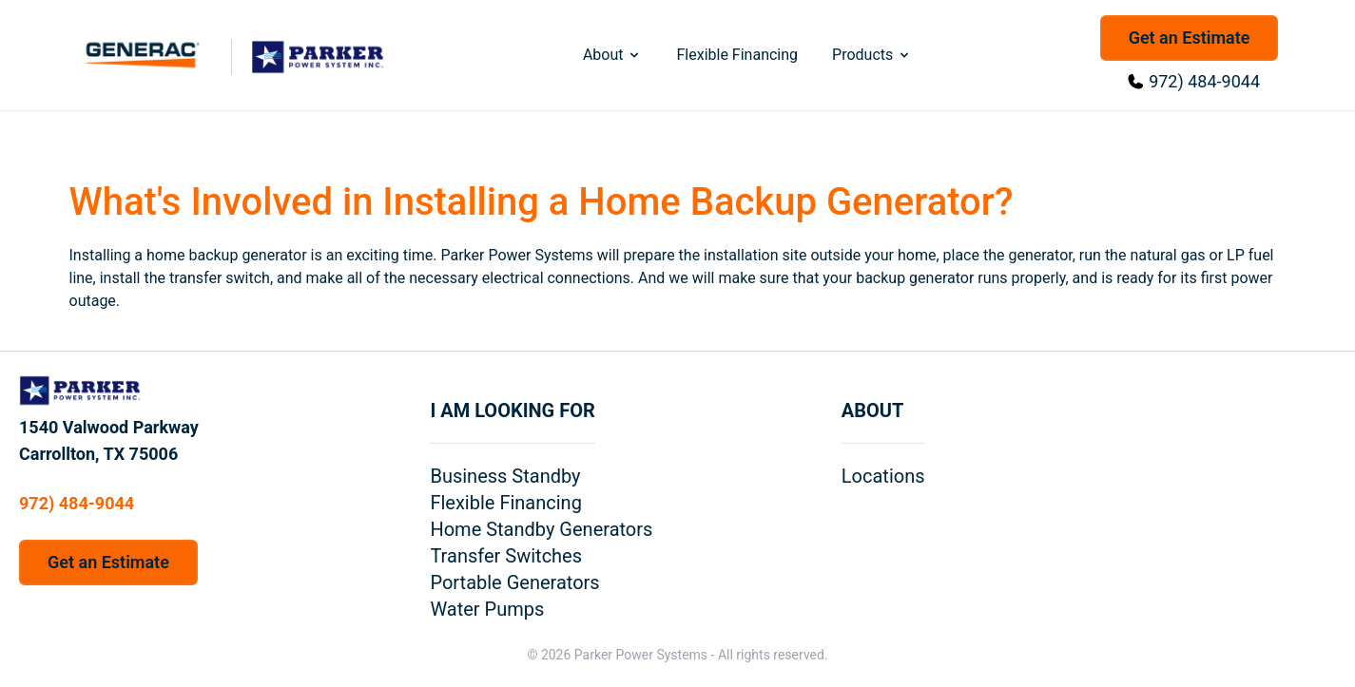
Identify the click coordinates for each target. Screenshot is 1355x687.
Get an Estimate (1189, 38)
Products (872, 55)
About (613, 55)
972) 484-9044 (1204, 81)
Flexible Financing (737, 55)
